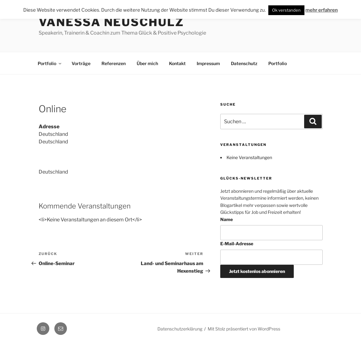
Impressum (208, 63)
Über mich (147, 63)
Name (226, 219)
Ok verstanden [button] (286, 10)
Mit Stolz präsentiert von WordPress (244, 328)
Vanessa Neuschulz (111, 22)
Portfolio (50, 63)
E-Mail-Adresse (236, 243)
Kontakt (177, 63)
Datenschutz (244, 63)
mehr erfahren (321, 10)
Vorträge (81, 63)
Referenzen (113, 63)
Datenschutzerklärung (179, 328)
